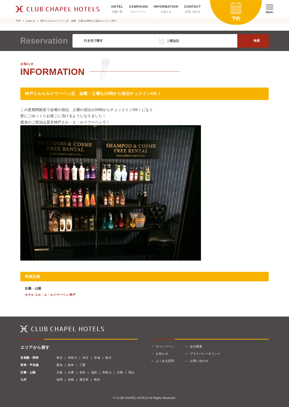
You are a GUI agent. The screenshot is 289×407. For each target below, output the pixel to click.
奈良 (82, 372)
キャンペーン (138, 11)
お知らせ (166, 11)
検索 (257, 40)
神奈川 (72, 357)
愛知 (59, 365)
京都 (120, 372)
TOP (18, 21)
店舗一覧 (117, 11)
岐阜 (71, 365)
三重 (82, 365)
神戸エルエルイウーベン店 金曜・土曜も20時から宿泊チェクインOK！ (79, 21)
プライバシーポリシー (205, 353)
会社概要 (196, 346)
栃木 (108, 357)
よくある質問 (165, 361)
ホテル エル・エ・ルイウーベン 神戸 (50, 294)
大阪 (59, 372)
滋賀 (94, 372)
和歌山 (107, 372)
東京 (59, 357)
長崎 (71, 379)
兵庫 (71, 372)
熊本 (97, 379)
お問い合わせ (192, 11)
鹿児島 (84, 379)
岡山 (131, 372)
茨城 (97, 357)
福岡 (59, 379)
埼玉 (85, 357)
